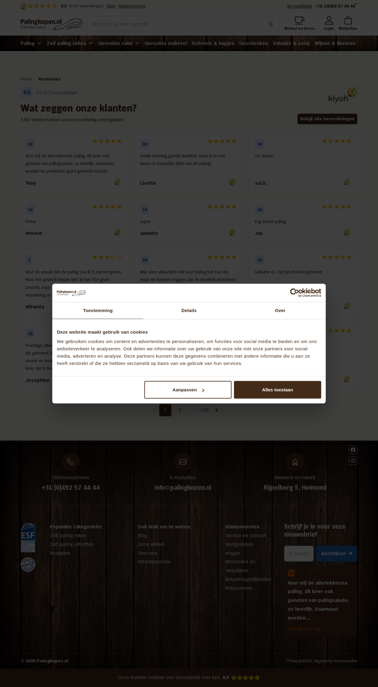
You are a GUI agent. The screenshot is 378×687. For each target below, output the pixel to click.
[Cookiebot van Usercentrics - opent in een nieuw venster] (294, 292)
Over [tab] (280, 310)
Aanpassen (188, 389)
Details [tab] (189, 310)
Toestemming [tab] (98, 310)
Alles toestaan (277, 389)
